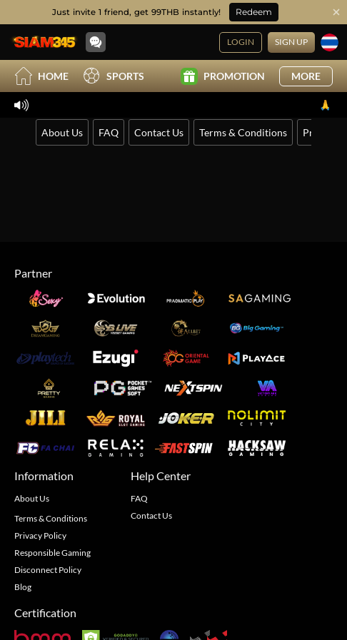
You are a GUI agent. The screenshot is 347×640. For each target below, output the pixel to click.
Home (41, 76)
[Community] (96, 42)
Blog (22, 586)
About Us (62, 132)
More (306, 76)
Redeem (254, 11)
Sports (113, 76)
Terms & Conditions (243, 132)
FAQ (109, 132)
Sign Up (291, 41)
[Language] (329, 42)
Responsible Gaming (52, 552)
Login (240, 41)
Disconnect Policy (47, 569)
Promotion (223, 76)
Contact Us (158, 132)
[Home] (44, 42)
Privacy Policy (40, 535)
